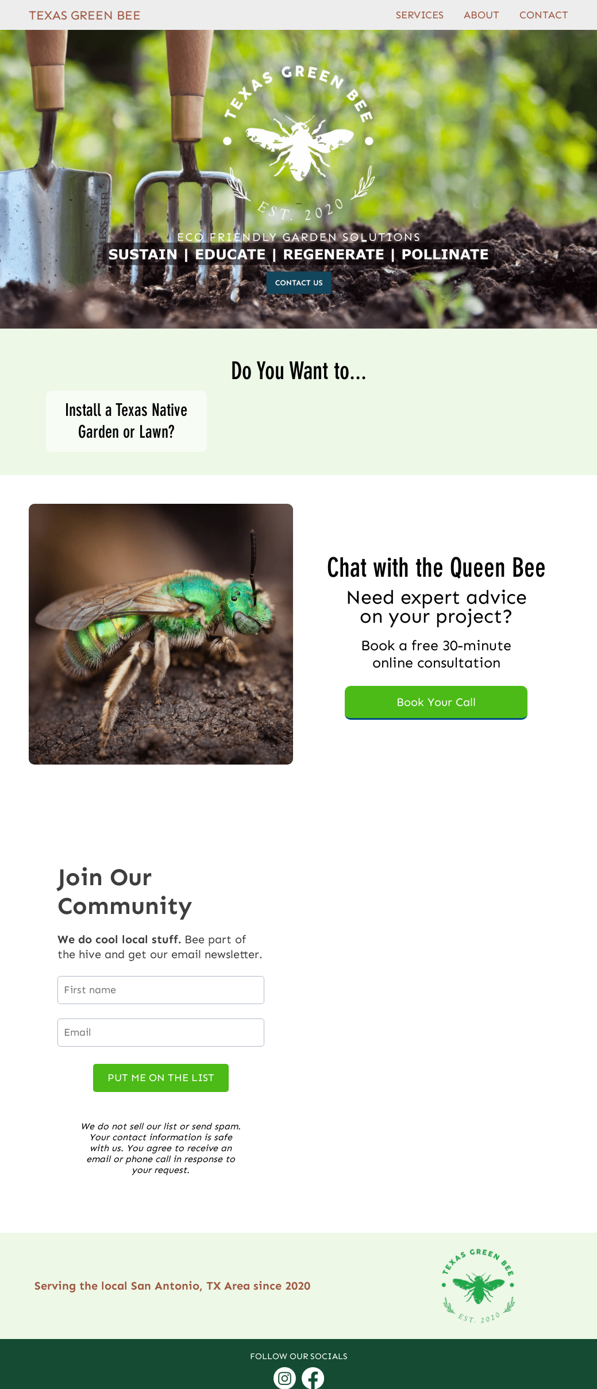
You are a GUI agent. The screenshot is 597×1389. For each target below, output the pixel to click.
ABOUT (481, 15)
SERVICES (420, 15)
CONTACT (543, 15)
